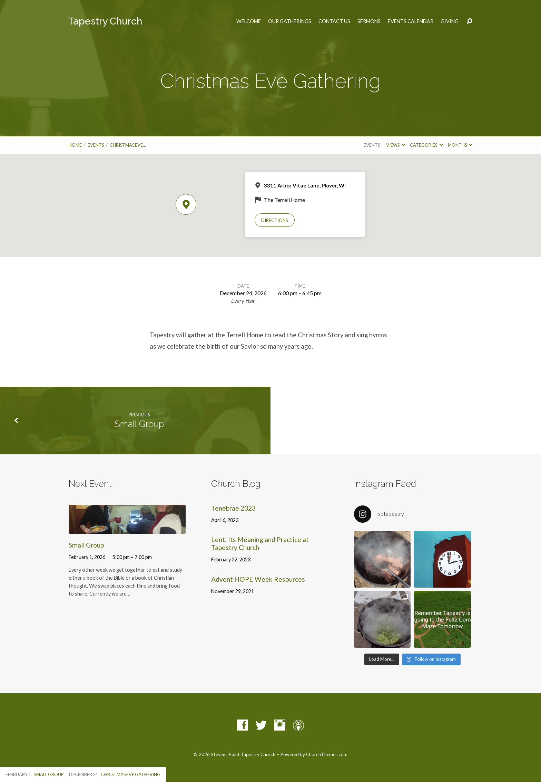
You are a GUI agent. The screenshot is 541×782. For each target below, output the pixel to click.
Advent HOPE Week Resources (258, 579)
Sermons (369, 21)
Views (395, 145)
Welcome (248, 21)
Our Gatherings (289, 21)
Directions (274, 220)
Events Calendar (410, 21)
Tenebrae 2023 (233, 508)
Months (460, 145)
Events (96, 145)
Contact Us (334, 21)
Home (75, 145)
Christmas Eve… (128, 145)
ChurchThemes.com (326, 754)
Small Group (139, 424)
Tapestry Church (105, 21)
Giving (450, 21)
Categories (426, 145)
